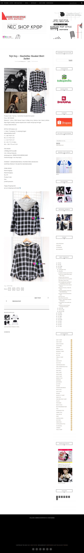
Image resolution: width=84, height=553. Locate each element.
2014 (59, 321)
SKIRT (57, 416)
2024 (59, 263)
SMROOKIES (59, 422)
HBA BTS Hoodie (61, 483)
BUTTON (58, 355)
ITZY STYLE (9, 285)
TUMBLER (58, 427)
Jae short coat (62, 296)
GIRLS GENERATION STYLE (61, 366)
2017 (59, 316)
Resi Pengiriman (49, 2)
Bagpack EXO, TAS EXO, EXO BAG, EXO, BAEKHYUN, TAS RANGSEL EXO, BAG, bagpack (64, 465)
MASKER (58, 393)
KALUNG (58, 385)
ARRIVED (58, 347)
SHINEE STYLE (59, 412)
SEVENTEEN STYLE (60, 410)
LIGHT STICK (58, 391)
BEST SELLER (34, 3)
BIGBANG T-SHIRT (60, 351)
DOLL (57, 359)
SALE (57, 408)
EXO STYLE (58, 362)
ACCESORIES (59, 345)
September (61, 269)
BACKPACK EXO (59, 349)
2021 (59, 266)
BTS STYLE (58, 353)
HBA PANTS (58, 370)
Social (27, 3)
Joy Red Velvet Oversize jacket (65, 278)
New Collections (19, 3)
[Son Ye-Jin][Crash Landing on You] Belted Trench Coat (65, 282)
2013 (59, 323)
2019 (59, 313)
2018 (59, 314)
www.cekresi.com (60, 145)
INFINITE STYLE (59, 378)
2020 (59, 268)
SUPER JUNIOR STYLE (60, 423)
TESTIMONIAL (59, 247)
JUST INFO (58, 383)
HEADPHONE (59, 374)
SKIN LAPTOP (59, 414)
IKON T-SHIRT (59, 376)
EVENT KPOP (59, 361)
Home (2, 2)
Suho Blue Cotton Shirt (63, 280)
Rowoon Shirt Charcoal (64, 277)
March (60, 308)
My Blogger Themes (61, 545)
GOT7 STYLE (58, 368)
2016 (59, 318)
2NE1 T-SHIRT (59, 340)
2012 (59, 324)
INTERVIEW (58, 380)
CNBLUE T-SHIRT (59, 357)
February (61, 309)
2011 (59, 326)
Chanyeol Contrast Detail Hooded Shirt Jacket (64, 306)
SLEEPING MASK (59, 418)
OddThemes (50, 545)
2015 (59, 319)
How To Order (42, 2)
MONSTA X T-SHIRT (60, 395)
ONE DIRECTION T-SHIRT (61, 399)
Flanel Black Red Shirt (63, 298)
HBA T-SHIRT (59, 372)
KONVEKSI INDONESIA (61, 387)
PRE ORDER (58, 403)
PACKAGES (58, 245)
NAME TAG (58, 397)
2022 (59, 264)
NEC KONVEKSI (59, 249)
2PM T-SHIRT (59, 341)
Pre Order (6, 2)
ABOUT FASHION (59, 343)
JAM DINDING (59, 382)
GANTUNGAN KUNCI (60, 364)
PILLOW (58, 401)
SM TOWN (58, 420)
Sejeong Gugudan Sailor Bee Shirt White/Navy (65, 291)
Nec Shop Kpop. (33, 545)
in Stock (11, 2)
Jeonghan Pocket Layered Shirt (65, 272)
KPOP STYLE (58, 389)
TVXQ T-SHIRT (59, 429)
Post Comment (35, 61)
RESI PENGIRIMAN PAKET (61, 406)
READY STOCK (59, 404)
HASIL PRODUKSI (60, 243)
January (60, 311)
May (60, 271)
